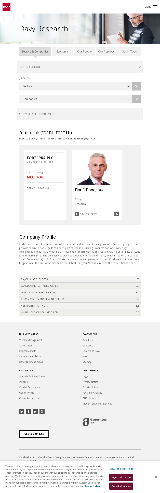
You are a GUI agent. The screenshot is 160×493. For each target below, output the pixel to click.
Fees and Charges (92, 392)
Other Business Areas (31, 362)
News (86, 356)
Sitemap (87, 362)
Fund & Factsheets (29, 387)
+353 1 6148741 (89, 213)
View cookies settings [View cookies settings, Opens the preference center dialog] (121, 468)
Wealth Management (30, 340)
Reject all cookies (121, 477)
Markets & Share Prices (32, 376)
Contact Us (89, 345)
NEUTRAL (35, 177)
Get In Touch (130, 51)
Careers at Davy (91, 351)
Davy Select (25, 345)
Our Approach (107, 51)
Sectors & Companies (35, 51)
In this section (29, 66)
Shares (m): (54, 138)
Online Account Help (30, 398)
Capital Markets (27, 351)
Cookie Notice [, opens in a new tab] (92, 485)
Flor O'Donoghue (89, 189)
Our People (84, 51)
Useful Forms (26, 392)
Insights (23, 381)
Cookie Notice (90, 387)
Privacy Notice (90, 381)
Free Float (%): (80, 138)
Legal (85, 376)
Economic (62, 51)
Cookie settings (34, 433)
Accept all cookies (121, 485)
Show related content (35, 113)
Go (137, 86)
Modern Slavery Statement (97, 403)
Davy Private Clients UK (32, 356)
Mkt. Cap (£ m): (28, 138)
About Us (88, 340)
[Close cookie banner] (156, 477)
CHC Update (89, 398)
